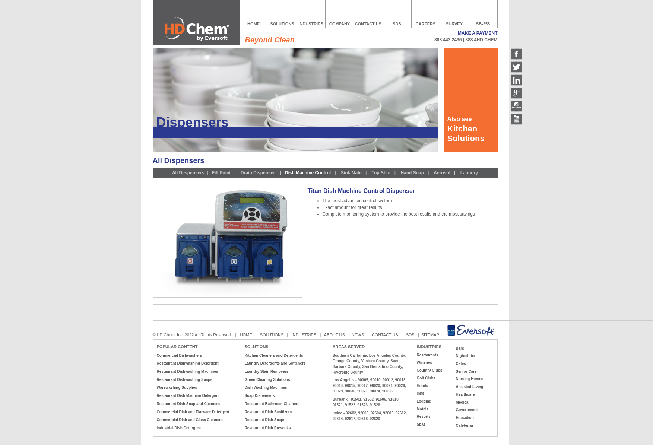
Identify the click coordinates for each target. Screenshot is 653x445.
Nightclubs (465, 356)
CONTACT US (368, 24)
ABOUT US (334, 335)
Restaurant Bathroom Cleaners (272, 404)
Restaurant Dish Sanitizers (268, 412)
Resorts (424, 416)
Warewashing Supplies (177, 387)
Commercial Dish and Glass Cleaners (190, 420)
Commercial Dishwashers (179, 355)
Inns (421, 393)
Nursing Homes (470, 379)
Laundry (469, 172)
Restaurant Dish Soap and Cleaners (188, 404)
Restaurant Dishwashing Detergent (188, 363)
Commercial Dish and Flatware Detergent (193, 412)
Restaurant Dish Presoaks (268, 428)
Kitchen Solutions (466, 133)
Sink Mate (351, 172)
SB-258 (483, 24)
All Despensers (188, 172)
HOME (253, 24)
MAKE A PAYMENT (477, 33)
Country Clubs (430, 370)
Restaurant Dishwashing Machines (187, 371)
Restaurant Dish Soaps (265, 420)
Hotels (422, 386)
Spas (421, 424)
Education (465, 418)
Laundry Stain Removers (267, 371)
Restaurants (427, 355)
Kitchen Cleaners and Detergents (274, 355)
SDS (397, 24)
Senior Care (466, 371)
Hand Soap (412, 172)
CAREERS (426, 24)
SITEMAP (430, 335)
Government (467, 410)
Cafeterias (465, 425)
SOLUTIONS (282, 24)
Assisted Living (470, 387)
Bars (460, 348)
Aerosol (442, 172)
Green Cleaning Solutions (267, 380)
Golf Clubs (426, 378)
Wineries (424, 362)
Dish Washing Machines (266, 387)
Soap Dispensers (260, 396)
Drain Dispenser (257, 172)
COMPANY (339, 24)
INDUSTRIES (310, 24)
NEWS (358, 335)
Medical (463, 402)
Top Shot (381, 172)
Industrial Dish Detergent (179, 428)
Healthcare (465, 394)
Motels (423, 409)
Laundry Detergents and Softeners (275, 363)
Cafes (461, 364)
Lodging (424, 401)
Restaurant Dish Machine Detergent (188, 396)
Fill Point (221, 172)
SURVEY (454, 24)
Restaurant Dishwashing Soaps (184, 380)
